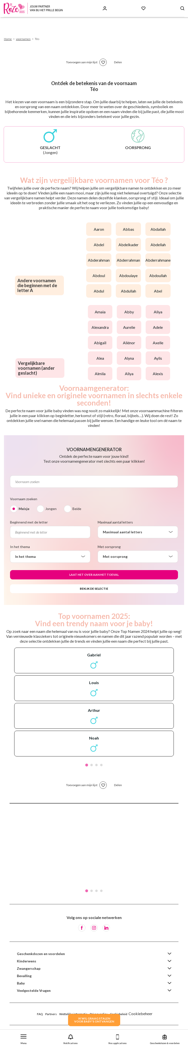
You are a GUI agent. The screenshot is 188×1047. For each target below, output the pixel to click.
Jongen (51, 509)
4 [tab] (101, 765)
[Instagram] (94, 928)
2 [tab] (91, 765)
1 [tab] (86, 765)
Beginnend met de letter (29, 522)
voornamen (23, 39)
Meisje (24, 509)
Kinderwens (26, 961)
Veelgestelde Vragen (34, 990)
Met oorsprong (109, 547)
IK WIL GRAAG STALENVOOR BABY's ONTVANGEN (94, 1020)
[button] (23, 1038)
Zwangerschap (28, 968)
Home (8, 39)
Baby (21, 983)
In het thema (20, 547)
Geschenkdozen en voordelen (41, 954)
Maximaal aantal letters (115, 522)
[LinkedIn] (106, 928)
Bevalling (24, 976)
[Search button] (182, 8)
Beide (76, 509)
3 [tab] (96, 765)
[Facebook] (81, 928)
